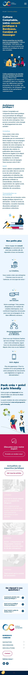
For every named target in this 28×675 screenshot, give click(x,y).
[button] (14, 597)
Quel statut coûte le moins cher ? (11, 611)
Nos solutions (14, 648)
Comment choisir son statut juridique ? (11, 597)
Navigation (14, 642)
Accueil (4, 11)
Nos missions (14, 645)
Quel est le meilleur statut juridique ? (11, 604)
